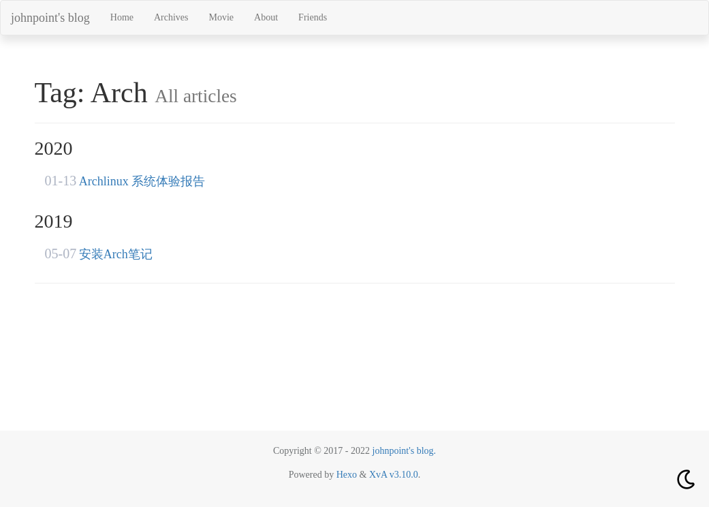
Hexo (346, 475)
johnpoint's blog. (405, 451)
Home (121, 17)
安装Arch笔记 (116, 254)
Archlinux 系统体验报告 (142, 181)
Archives (171, 17)
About (266, 17)
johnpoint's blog (50, 18)
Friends (312, 17)
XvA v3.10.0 (393, 475)
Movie (221, 17)
